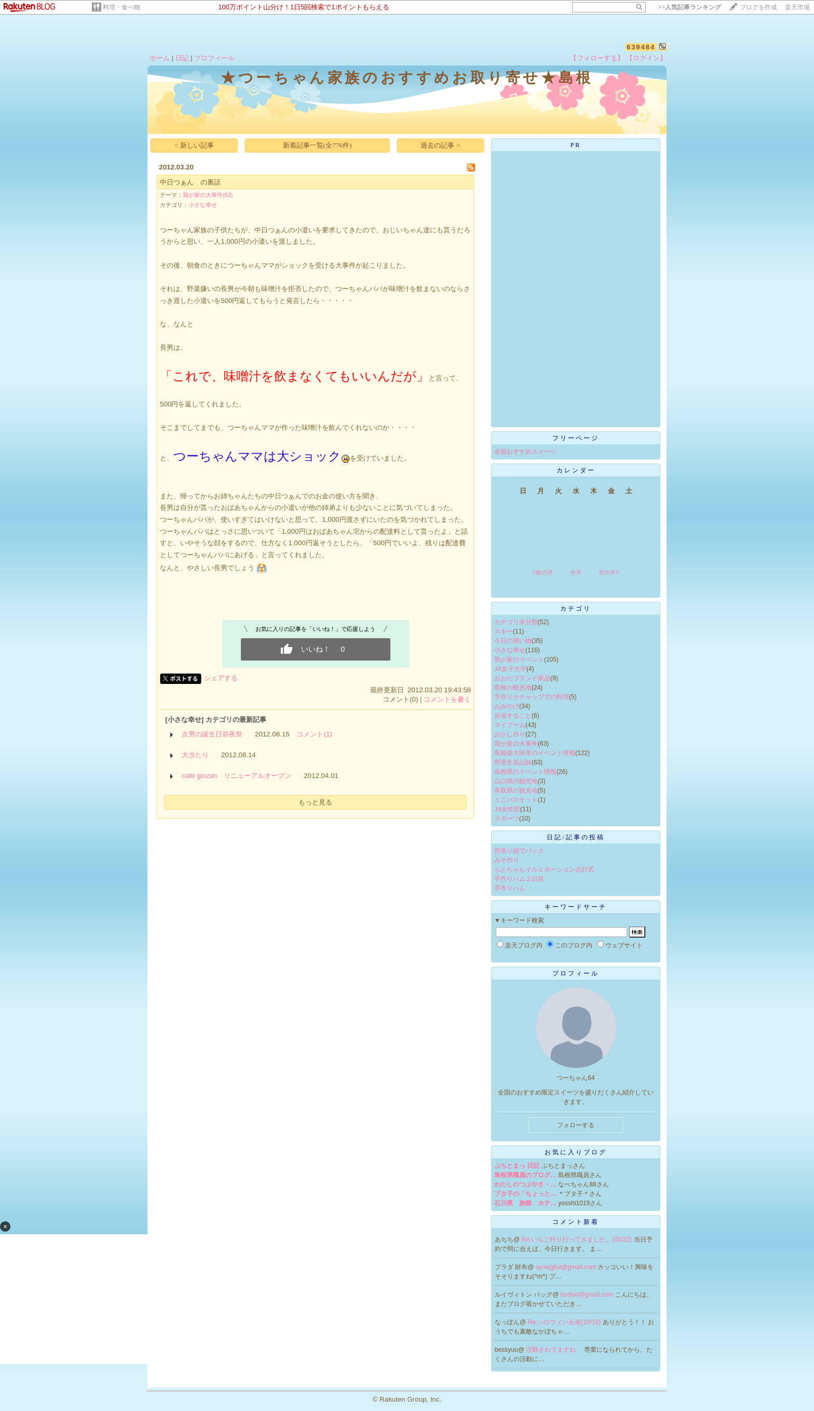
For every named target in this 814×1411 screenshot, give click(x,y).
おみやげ (506, 706)
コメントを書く (447, 699)
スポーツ (506, 818)
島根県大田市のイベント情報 (534, 753)
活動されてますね (551, 1349)
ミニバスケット (516, 799)
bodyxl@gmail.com (588, 1294)
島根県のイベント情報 (525, 771)
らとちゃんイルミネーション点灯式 (544, 869)
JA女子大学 (510, 668)
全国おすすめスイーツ (525, 451)
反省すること (513, 715)
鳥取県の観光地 (516, 790)
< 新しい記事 (194, 145)
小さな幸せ (202, 205)
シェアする (221, 678)
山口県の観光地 (516, 781)
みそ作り (506, 860)
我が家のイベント (519, 659)
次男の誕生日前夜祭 (212, 734)
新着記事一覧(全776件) (317, 145)
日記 (182, 58)
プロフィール (214, 58)
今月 (575, 572)
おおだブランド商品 (522, 678)
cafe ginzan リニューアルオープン (236, 776)
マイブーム (509, 725)
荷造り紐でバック (519, 850)
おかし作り (509, 734)
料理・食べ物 (121, 7)
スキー (503, 631)
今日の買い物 (513, 640)
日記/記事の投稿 (575, 837)
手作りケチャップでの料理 (531, 697)
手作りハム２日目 (519, 878)
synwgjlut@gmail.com (567, 1267)
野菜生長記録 (513, 762)
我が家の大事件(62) (208, 195)
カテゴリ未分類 (516, 622)
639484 (641, 47)
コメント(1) (314, 734)
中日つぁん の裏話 (190, 182)
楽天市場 (797, 7)
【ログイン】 (646, 58)
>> (689, 7)
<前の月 (542, 572)
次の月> (609, 572)
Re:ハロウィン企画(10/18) (565, 1322)
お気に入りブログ (576, 1152)
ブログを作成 (758, 7)
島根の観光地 (513, 687)
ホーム (160, 58)
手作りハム (509, 888)
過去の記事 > (440, 145)
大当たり (195, 755)
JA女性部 (507, 809)
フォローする (575, 1125)
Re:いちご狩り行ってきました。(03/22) (578, 1239)
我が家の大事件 (516, 743)
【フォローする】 (597, 58)
